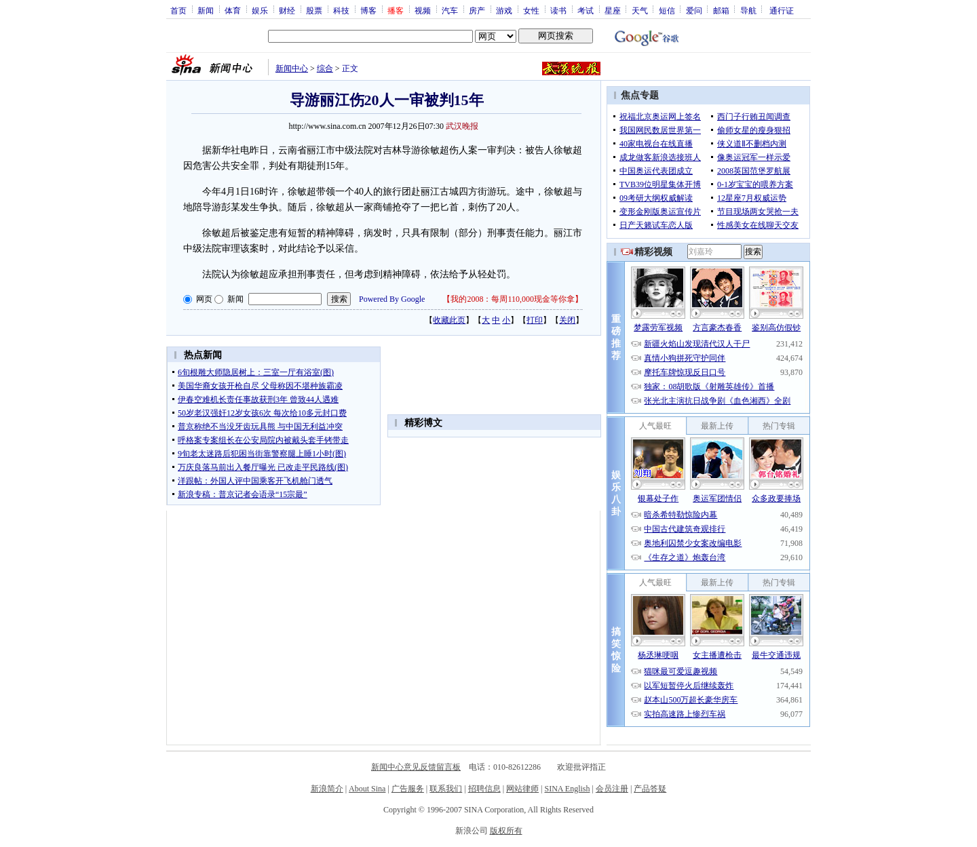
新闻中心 (291, 68)
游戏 (504, 10)
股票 (314, 10)
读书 (558, 10)
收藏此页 (449, 320)
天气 (640, 10)
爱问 (694, 10)
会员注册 (612, 788)
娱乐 (260, 10)
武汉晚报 (462, 126)
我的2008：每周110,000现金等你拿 (513, 299)
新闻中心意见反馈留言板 (416, 767)
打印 (534, 320)
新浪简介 (327, 788)
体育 (233, 10)
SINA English (567, 788)
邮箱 (721, 10)
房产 (477, 10)
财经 (287, 10)
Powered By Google (392, 299)
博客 (368, 10)
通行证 (781, 10)
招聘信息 (484, 788)
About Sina (367, 788)
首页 (178, 10)
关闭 (567, 320)
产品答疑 (650, 788)
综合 (325, 68)
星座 (613, 10)
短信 (667, 10)
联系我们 (445, 788)
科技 (341, 10)
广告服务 (407, 788)
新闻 (205, 10)
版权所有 (506, 830)
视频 (423, 10)
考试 (585, 10)
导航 (748, 10)
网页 (204, 299)
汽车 (450, 10)
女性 (531, 10)
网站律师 (522, 788)
